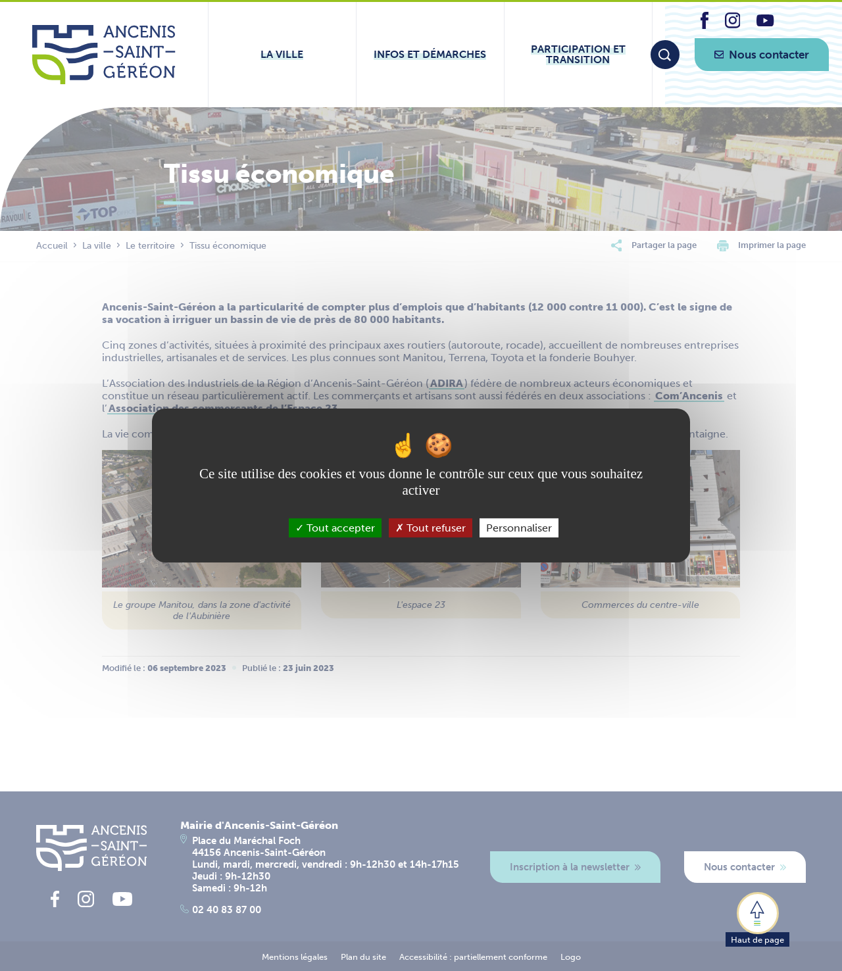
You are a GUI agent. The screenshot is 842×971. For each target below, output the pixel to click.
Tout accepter (335, 528)
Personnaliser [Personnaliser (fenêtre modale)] (519, 528)
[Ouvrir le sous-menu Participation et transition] (578, 54)
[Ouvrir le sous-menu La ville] (282, 54)
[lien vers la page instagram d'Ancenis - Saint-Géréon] (733, 24)
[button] (757, 918)
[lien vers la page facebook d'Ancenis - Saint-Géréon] (704, 25)
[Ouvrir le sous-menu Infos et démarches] (430, 54)
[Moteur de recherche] (665, 54)
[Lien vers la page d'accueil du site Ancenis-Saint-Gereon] (103, 54)
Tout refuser (430, 528)
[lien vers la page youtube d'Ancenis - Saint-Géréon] (765, 22)
